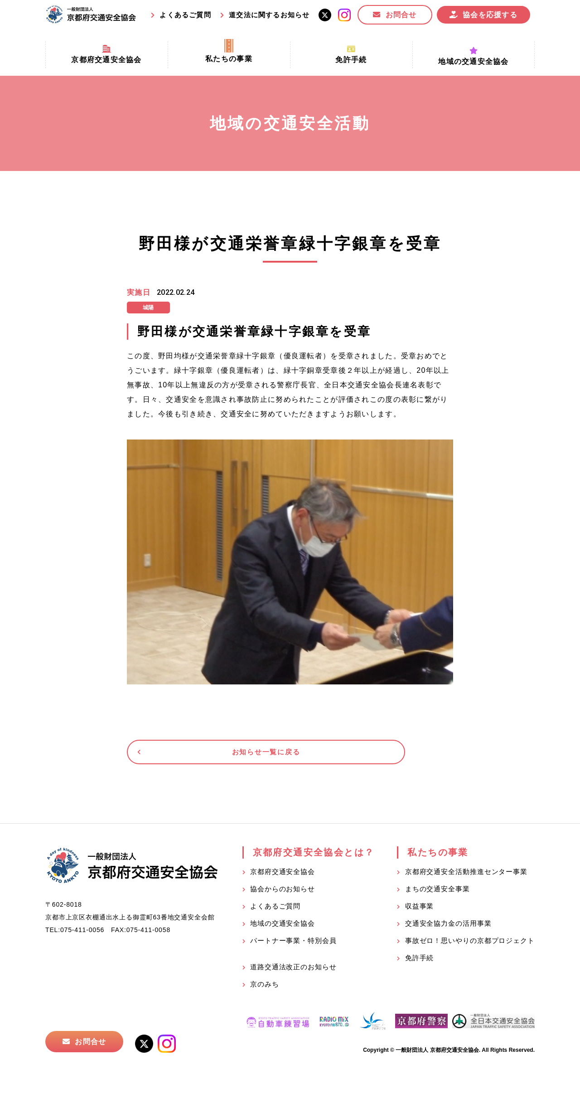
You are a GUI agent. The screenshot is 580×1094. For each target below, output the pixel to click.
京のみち (264, 989)
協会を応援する (490, 15)
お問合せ (401, 15)
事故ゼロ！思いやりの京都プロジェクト (470, 946)
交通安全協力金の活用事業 (448, 929)
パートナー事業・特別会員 (293, 946)
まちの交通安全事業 (437, 894)
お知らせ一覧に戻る (196, 754)
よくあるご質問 (185, 15)
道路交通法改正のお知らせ (293, 972)
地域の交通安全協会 (282, 929)
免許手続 (419, 963)
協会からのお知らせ (282, 894)
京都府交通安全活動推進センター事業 (466, 877)
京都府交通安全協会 (282, 877)
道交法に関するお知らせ (269, 15)
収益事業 (419, 911)
